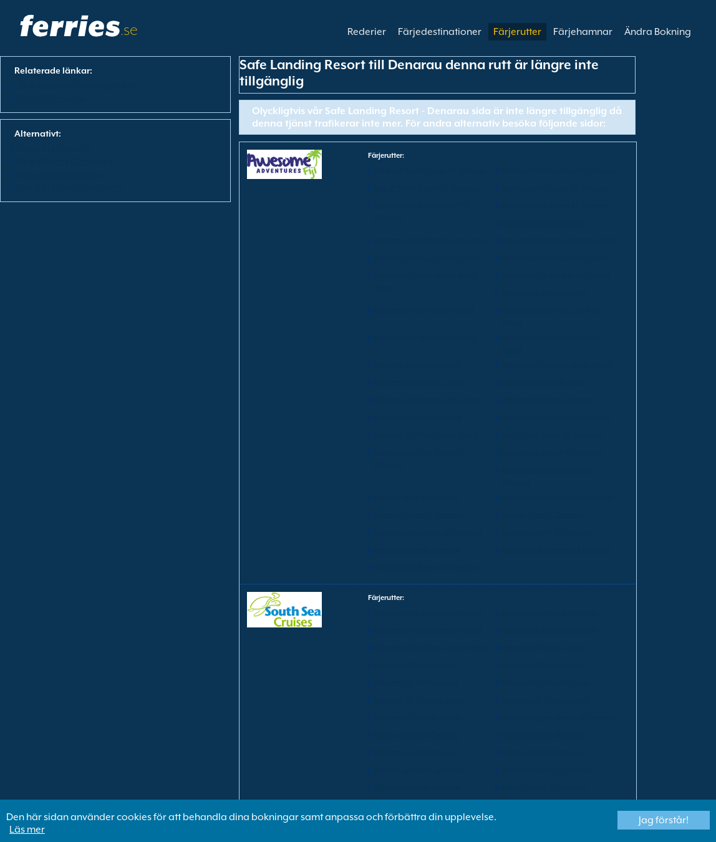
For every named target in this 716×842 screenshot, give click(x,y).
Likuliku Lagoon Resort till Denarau (559, 718)
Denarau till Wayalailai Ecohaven (556, 418)
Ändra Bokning (657, 31)
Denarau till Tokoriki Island (545, 683)
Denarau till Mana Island (415, 665)
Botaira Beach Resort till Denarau (555, 205)
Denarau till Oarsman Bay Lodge (427, 400)
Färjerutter (517, 31)
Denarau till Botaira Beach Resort (555, 275)
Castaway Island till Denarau (549, 613)
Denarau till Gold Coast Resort (424, 310)
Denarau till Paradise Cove (418, 418)
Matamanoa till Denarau (415, 752)
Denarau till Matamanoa (542, 665)
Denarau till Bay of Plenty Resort (427, 258)
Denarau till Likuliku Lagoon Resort (432, 648)
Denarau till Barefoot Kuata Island (430, 240)
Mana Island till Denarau (542, 735)
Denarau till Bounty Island (544, 293)
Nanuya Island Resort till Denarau (556, 497)
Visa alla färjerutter (54, 148)
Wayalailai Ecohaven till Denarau (556, 550)
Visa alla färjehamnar (59, 174)
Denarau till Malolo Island (544, 648)
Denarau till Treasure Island (419, 700)
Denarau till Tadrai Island (416, 683)
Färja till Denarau (50, 98)
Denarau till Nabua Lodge (417, 365)
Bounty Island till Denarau (544, 223)
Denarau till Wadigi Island (417, 718)
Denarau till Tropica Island (545, 700)
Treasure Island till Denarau (546, 770)
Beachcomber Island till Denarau (555, 188)
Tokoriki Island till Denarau (418, 770)
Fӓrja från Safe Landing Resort (76, 85)
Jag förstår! (664, 820)
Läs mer (27, 829)
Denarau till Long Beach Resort (425, 338)
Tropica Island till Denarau (418, 787)
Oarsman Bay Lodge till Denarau (427, 532)
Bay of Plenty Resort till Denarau (427, 188)
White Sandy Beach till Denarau (426, 567)
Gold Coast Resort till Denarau (551, 435)
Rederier (366, 31)
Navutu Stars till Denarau (542, 515)
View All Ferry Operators (64, 161)
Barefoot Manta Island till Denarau (558, 171)
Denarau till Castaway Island (549, 630)
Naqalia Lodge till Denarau (418, 515)
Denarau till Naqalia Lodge (418, 383)
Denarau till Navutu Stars (542, 383)
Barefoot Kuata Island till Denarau (430, 171)
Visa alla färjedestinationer (69, 187)
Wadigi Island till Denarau (544, 787)
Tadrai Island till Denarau (543, 752)
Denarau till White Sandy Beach (426, 435)
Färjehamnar (582, 31)
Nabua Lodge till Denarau (417, 497)
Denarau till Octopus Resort (547, 400)
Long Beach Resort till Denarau (552, 452)
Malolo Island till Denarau (417, 735)
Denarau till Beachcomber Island (555, 258)
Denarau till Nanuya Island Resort (556, 365)
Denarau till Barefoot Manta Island (558, 240)
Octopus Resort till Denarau (547, 532)
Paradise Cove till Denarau (418, 550)
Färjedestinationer (439, 31)
